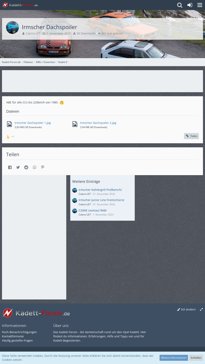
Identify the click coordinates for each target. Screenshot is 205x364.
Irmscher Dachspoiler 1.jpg (33, 123)
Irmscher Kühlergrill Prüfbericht (100, 190)
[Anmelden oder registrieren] (190, 5)
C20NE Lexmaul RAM (93, 210)
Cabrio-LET (33, 33)
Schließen (196, 357)
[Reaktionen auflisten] (10, 136)
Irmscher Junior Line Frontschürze (101, 200)
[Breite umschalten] (201, 309)
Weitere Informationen (173, 357)
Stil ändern (188, 309)
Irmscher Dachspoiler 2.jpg (98, 123)
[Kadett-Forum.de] (20, 5)
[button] (200, 5)
